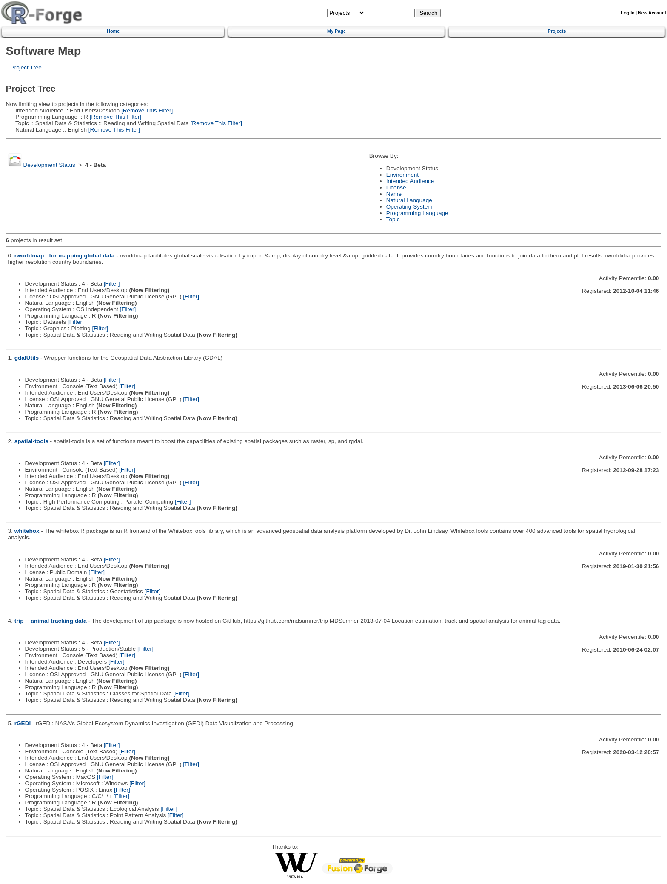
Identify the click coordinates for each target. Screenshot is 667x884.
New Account (652, 13)
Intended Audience (410, 181)
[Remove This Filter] (146, 110)
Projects (556, 31)
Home (113, 31)
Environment (402, 175)
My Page (336, 31)
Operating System (409, 206)
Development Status (49, 165)
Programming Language (417, 213)
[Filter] (112, 283)
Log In (627, 13)
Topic (393, 219)
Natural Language (409, 200)
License (396, 187)
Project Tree (26, 67)
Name (394, 194)
